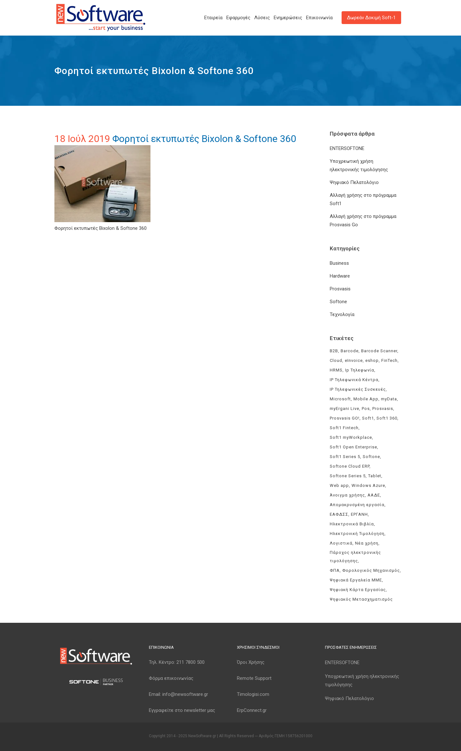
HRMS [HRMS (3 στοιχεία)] (336, 370)
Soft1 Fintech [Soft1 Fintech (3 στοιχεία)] (344, 427)
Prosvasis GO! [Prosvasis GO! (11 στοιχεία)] (345, 418)
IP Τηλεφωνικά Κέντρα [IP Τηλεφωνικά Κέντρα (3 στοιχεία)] (354, 379)
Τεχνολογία (342, 314)
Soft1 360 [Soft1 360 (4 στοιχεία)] (386, 418)
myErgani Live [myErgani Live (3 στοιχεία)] (344, 408)
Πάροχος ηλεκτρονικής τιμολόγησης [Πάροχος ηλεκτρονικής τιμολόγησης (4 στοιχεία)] (355, 556)
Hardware (340, 276)
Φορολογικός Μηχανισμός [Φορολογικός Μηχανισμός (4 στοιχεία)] (371, 570)
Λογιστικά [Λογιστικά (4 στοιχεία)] (341, 543)
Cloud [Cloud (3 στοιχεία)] (336, 360)
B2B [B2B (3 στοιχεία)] (334, 350)
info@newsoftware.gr (185, 694)
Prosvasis (340, 289)
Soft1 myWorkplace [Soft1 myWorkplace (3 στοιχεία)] (351, 437)
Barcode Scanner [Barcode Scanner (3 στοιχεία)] (379, 350)
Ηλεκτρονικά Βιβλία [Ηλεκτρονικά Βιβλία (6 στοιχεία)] (352, 524)
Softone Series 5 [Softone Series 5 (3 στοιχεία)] (348, 475)
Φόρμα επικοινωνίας (171, 678)
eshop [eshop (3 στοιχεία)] (372, 360)
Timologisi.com (253, 694)
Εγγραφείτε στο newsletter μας (182, 710)
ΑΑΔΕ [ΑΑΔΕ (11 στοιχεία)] (374, 495)
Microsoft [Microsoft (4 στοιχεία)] (340, 398)
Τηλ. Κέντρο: (177, 662)
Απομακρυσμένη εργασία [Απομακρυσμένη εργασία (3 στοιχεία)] (357, 504)
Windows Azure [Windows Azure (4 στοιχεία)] (368, 485)
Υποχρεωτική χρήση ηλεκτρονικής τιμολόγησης (362, 680)
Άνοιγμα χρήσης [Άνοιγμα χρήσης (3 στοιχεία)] (347, 495)
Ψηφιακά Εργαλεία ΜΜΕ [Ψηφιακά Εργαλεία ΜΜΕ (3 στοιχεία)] (356, 580)
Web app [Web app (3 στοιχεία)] (339, 485)
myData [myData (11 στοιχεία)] (389, 398)
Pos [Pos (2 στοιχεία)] (366, 408)
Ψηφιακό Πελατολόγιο (354, 182)
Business (339, 263)
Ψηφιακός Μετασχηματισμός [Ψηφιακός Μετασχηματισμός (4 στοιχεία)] (361, 599)
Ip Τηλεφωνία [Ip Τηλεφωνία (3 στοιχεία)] (359, 370)
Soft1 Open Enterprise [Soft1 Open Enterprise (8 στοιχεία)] (353, 447)
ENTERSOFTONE (347, 148)
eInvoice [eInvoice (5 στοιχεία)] (354, 360)
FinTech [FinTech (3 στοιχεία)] (389, 360)
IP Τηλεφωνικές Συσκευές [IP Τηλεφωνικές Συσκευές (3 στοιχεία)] (358, 389)
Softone (338, 302)
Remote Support (254, 678)
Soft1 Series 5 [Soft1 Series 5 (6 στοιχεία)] (345, 456)
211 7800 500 (190, 662)
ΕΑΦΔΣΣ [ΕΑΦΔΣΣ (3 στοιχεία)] (339, 514)
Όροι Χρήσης (250, 662)
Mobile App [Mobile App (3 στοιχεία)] (365, 398)
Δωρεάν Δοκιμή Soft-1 (371, 18)
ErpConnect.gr (252, 710)
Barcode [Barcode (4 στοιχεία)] (350, 350)
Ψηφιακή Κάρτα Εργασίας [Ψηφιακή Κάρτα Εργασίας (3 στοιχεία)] (358, 589)
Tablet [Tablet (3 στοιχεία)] (374, 475)
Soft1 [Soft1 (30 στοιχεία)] (368, 418)
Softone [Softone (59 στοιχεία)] (371, 456)
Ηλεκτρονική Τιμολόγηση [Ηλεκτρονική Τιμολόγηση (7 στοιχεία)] (357, 533)
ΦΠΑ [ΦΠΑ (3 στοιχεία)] (335, 570)
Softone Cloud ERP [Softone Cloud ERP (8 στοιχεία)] (349, 466)
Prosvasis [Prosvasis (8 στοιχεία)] (382, 408)
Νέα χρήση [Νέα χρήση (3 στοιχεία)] (366, 543)
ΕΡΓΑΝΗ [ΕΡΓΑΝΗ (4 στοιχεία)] (359, 514)
